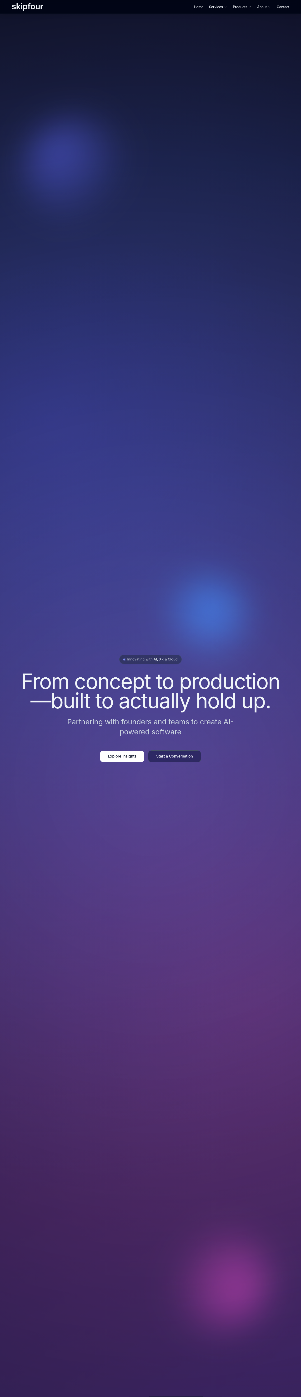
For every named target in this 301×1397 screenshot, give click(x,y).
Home (198, 7)
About (264, 7)
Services (218, 7)
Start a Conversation (174, 756)
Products (242, 7)
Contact (283, 7)
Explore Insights (122, 756)
